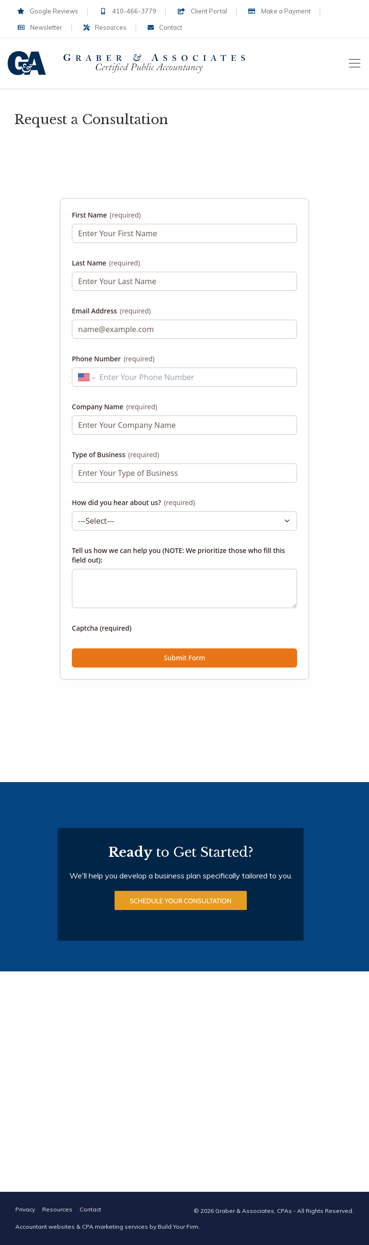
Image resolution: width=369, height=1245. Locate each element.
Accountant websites (45, 1226)
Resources (105, 27)
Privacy (25, 1209)
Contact (165, 27)
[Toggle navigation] (354, 63)
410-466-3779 (127, 11)
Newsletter (39, 27)
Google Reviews (47, 11)
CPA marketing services (115, 1226)
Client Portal (202, 11)
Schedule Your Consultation (180, 901)
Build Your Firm (178, 1226)
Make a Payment (279, 11)
